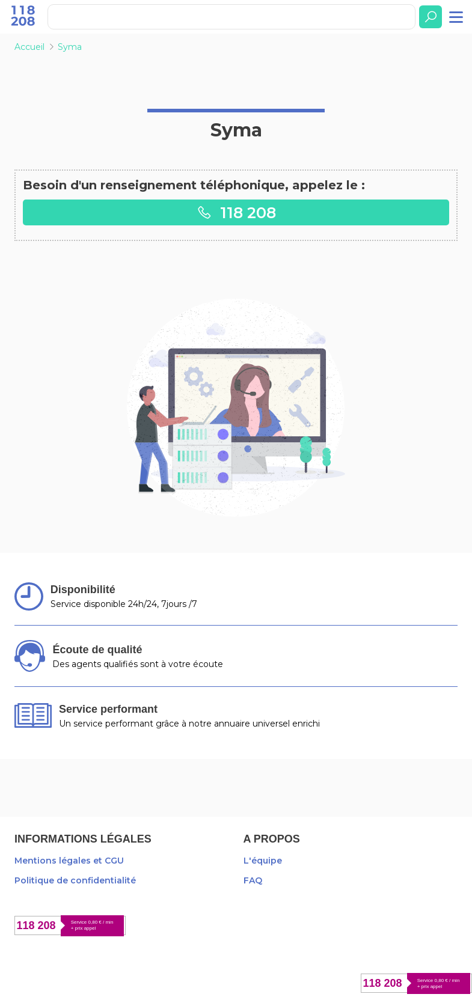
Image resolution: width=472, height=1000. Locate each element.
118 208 (236, 212)
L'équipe (263, 860)
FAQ (253, 880)
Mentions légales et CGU (69, 860)
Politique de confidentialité (75, 880)
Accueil (29, 46)
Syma (70, 46)
